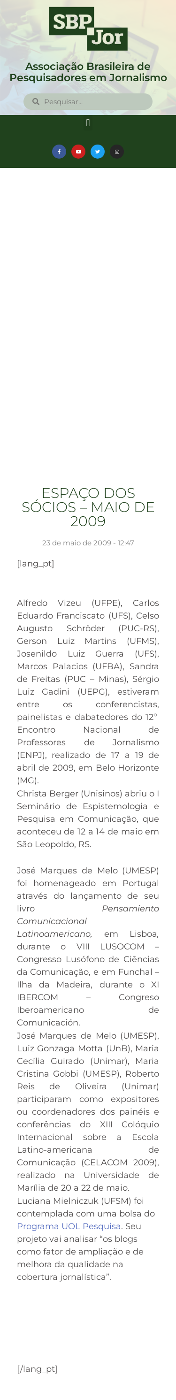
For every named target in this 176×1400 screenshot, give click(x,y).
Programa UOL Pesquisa (69, 1226)
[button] (88, 122)
